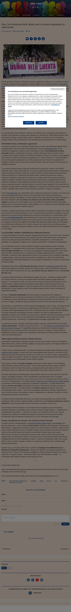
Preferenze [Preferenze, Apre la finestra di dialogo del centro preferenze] (28, 122)
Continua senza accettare (57, 89)
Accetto (41, 122)
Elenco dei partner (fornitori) (16, 116)
